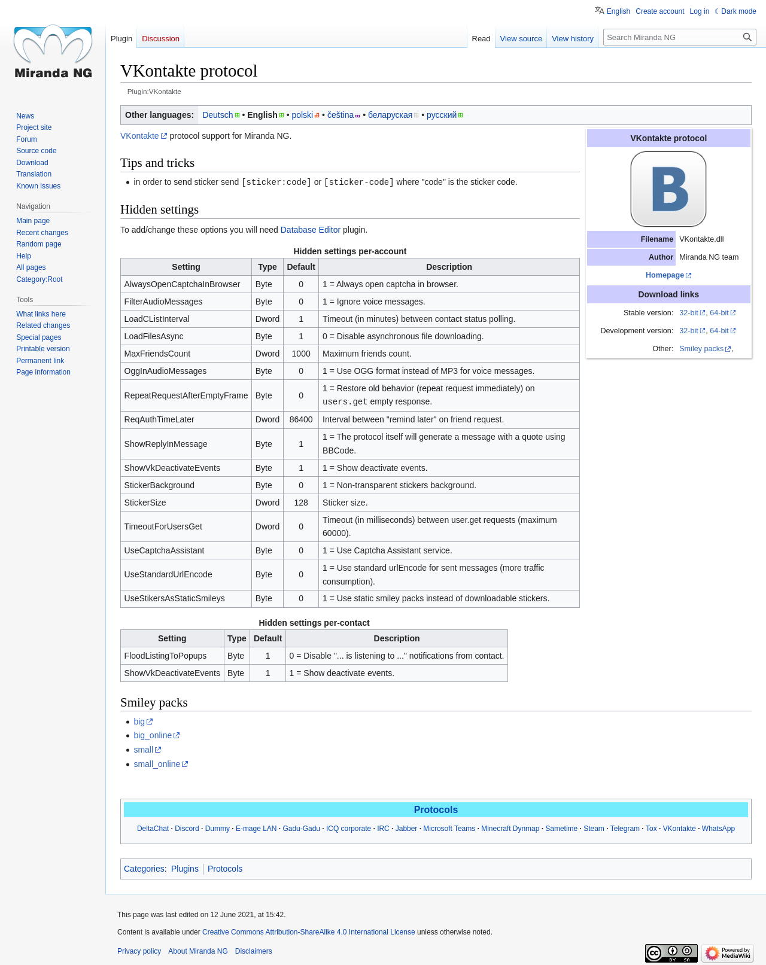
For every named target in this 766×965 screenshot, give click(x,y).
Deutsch (217, 115)
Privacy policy (139, 950)
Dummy (217, 827)
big (139, 720)
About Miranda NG (197, 950)
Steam (593, 827)
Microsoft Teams (449, 827)
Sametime (561, 827)
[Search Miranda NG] (679, 37)
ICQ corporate (348, 827)
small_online (156, 763)
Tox (651, 827)
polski (302, 115)
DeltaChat (153, 827)
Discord (187, 827)
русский (442, 115)
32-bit (688, 313)
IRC (383, 827)
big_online (152, 734)
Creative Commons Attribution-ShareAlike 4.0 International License (308, 931)
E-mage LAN (256, 827)
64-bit (719, 313)
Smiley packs (701, 349)
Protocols (436, 808)
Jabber (407, 827)
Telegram (625, 827)
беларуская (390, 115)
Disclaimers (253, 950)
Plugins (185, 867)
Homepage (665, 275)
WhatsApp (718, 827)
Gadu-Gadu (301, 827)
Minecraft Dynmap (510, 827)
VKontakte (139, 136)
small (143, 748)
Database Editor (311, 229)
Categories (144, 867)
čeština (340, 115)
